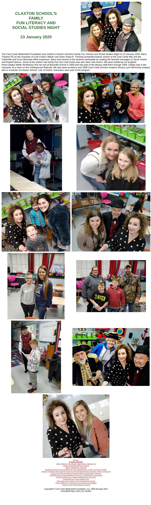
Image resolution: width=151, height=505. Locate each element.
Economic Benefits (62, 475)
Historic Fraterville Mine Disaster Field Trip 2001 (59, 472)
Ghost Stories (90, 481)
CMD (52, 475)
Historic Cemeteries (94, 475)
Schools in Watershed (72, 477)
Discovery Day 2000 (73, 470)
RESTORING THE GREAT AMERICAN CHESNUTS (76, 464)
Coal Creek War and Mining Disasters (65, 473)
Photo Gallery (83, 466)
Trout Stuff (60, 483)
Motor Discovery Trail (78, 475)
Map (75, 466)
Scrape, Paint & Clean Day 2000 (94, 470)
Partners (60, 477)
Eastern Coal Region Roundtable (84, 483)
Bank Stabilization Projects (76, 468)
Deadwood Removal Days (55, 470)
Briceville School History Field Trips (70, 481)
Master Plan (68, 466)
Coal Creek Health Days (79, 479)
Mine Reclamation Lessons (90, 473)
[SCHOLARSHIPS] (76, 462)
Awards (66, 479)
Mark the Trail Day (88, 477)
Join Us (68, 483)
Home (76, 460)
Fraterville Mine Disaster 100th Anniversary (94, 472)
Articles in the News (70, 485)
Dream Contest (83, 485)
